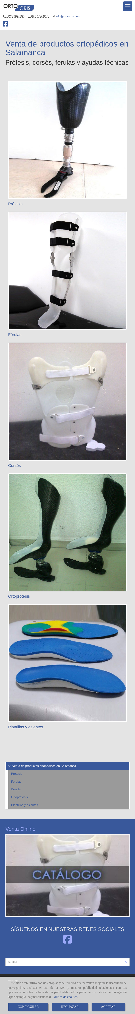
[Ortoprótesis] (67, 532)
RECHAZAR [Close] (70, 1007)
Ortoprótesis (19, 596)
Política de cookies (64, 997)
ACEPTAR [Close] (108, 1007)
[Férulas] (67, 271)
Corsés (14, 465)
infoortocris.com (68, 16)
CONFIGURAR (28, 1007)
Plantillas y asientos (25, 727)
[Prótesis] (67, 140)
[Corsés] (67, 401)
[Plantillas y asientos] (67, 663)
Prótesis (15, 204)
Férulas (14, 334)
